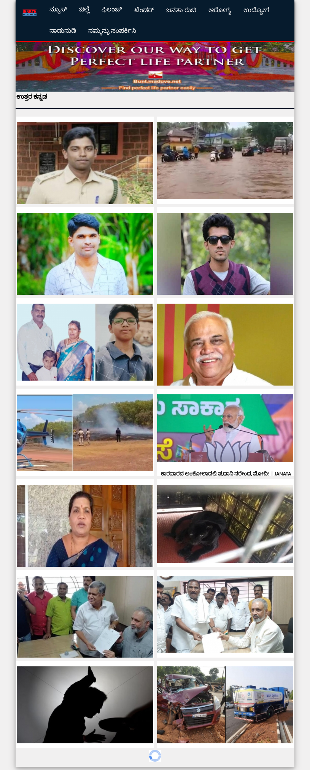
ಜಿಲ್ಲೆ (84, 9)
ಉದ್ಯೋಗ (256, 10)
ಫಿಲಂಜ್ (112, 9)
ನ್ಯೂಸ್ (58, 9)
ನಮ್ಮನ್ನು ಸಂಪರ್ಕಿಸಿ (112, 31)
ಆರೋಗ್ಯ (219, 10)
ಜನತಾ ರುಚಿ (181, 10)
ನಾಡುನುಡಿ (62, 31)
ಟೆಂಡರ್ (144, 10)
